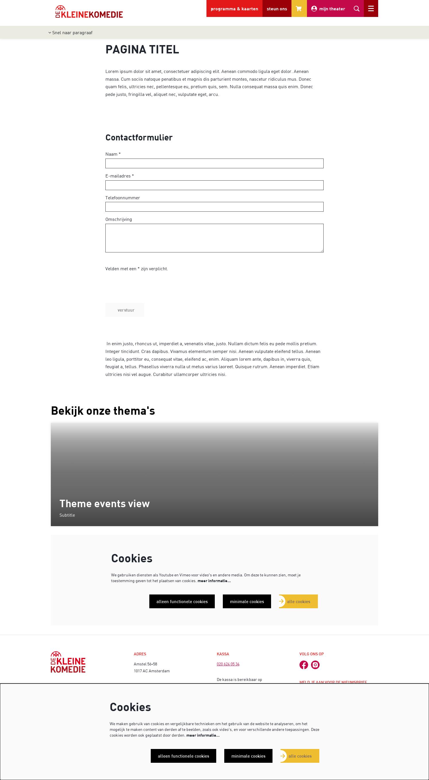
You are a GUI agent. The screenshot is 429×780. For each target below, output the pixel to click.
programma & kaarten (234, 8)
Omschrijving (118, 219)
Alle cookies (298, 601)
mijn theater (328, 8)
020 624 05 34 (228, 663)
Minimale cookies (247, 601)
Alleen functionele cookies (182, 601)
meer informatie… (214, 580)
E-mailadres (119, 175)
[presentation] (149, 292)
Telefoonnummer (122, 197)
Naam (113, 154)
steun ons (277, 8)
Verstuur (126, 309)
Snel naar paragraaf (70, 32)
